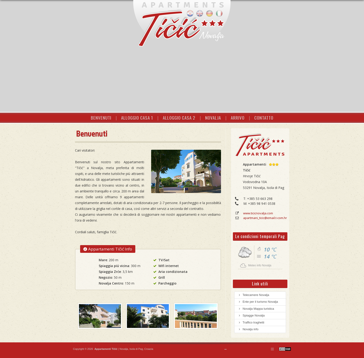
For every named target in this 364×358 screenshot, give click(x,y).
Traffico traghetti (251, 322)
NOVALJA (213, 117)
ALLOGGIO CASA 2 (179, 117)
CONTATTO (263, 117)
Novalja (123, 349)
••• (226, 349)
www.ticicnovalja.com (258, 213)
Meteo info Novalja (259, 265)
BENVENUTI (101, 117)
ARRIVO (238, 117)
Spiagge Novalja (251, 315)
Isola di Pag (136, 349)
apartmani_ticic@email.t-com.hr (265, 218)
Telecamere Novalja (253, 295)
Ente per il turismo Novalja (258, 301)
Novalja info (248, 329)
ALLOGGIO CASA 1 (137, 117)
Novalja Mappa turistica (256, 308)
